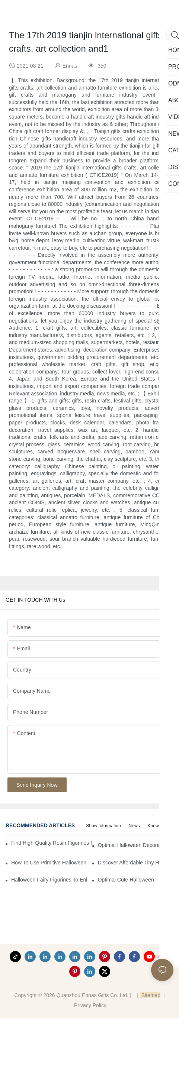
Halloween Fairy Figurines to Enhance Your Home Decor (49, 880)
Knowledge (159, 825)
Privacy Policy (90, 1005)
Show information (103, 825)
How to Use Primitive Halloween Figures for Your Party (49, 863)
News (134, 825)
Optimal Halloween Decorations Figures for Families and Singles (135, 845)
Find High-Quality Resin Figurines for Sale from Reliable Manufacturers (51, 843)
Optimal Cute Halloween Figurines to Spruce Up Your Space (135, 880)
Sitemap (150, 995)
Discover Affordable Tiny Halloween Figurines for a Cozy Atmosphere (135, 863)
